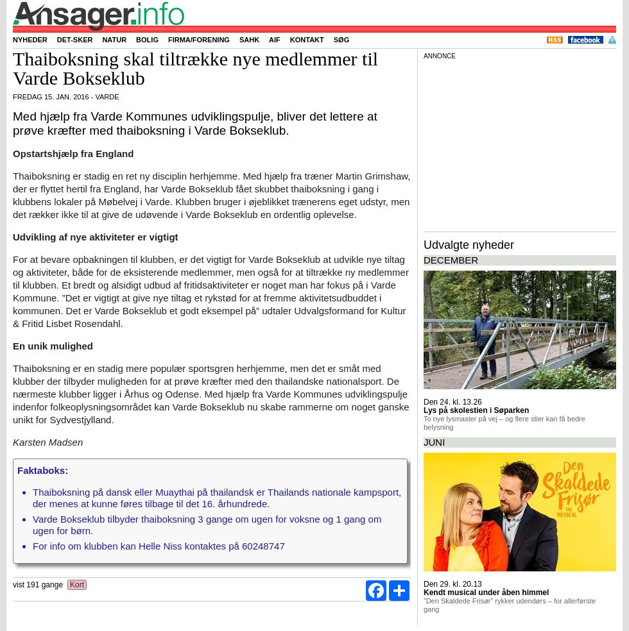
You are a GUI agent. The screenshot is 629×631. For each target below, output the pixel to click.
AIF (274, 40)
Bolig (147, 40)
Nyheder (30, 40)
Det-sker (75, 40)
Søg (341, 40)
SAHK (249, 40)
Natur (114, 40)
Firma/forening (199, 40)
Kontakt (307, 40)
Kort (77, 584)
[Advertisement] (520, 143)
